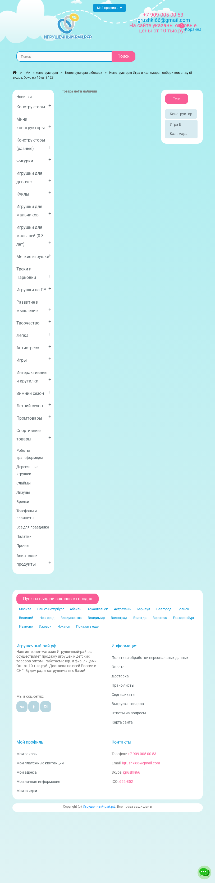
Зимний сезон (34, 392)
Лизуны (23, 492)
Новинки (24, 97)
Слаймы (23, 483)
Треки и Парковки (34, 273)
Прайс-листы (123, 685)
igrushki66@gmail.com (141, 763)
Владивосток (71, 617)
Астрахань (122, 609)
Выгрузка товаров (128, 704)
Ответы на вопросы (129, 713)
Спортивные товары (34, 435)
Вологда (140, 617)
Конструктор (181, 114)
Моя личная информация (38, 781)
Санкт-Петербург (50, 609)
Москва (25, 609)
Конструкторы (34, 105)
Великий (26, 617)
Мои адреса (26, 772)
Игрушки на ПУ (34, 288)
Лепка (34, 334)
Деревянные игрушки (27, 470)
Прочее (22, 546)
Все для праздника (32, 527)
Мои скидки (26, 791)
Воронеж (160, 617)
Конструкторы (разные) (34, 144)
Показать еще (87, 626)
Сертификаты (123, 694)
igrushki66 (131, 772)
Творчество (34, 322)
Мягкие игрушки (34, 255)
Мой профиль (29, 742)
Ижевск (45, 626)
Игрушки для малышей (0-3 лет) (34, 236)
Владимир (96, 617)
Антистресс (34, 346)
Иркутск (63, 626)
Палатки (23, 536)
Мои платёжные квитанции (40, 763)
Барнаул (143, 609)
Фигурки (34, 159)
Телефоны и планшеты (26, 514)
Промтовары (34, 417)
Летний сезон (34, 404)
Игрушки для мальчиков (34, 210)
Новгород (46, 617)
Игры (34, 359)
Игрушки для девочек (34, 177)
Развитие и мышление (34, 306)
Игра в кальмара (178, 129)
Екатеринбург (183, 617)
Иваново (26, 626)
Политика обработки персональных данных (150, 658)
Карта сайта (122, 722)
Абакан (75, 609)
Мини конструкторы (34, 123)
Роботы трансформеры (29, 454)
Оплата (118, 667)
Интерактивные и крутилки (34, 377)
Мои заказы (27, 754)
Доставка (120, 676)
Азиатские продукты (34, 560)
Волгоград (119, 617)
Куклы (34, 193)
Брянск (183, 609)
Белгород (163, 609)
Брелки (22, 501)
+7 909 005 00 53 (163, 15)
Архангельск (98, 609)
